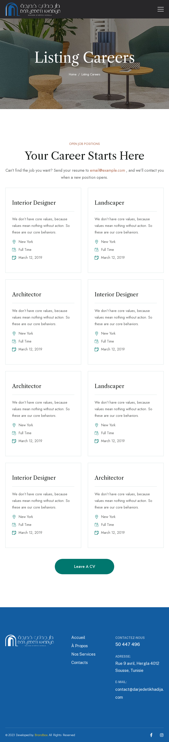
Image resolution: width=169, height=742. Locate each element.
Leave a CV (84, 566)
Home (73, 74)
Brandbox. (41, 735)
